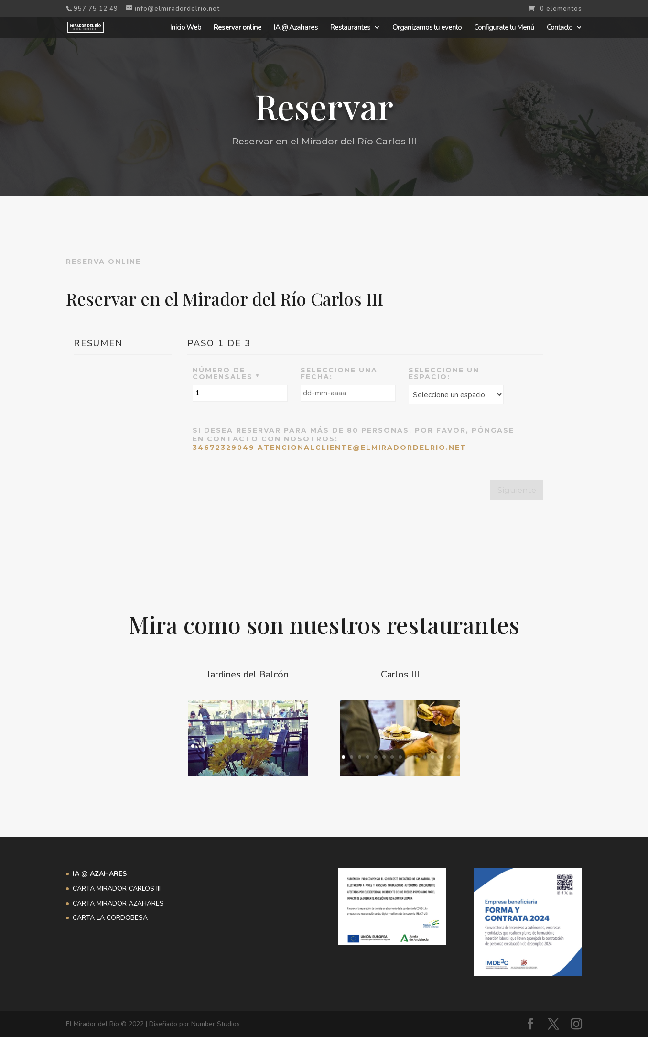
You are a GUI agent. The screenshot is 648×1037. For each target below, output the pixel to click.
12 (282, 746)
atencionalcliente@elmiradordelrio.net (362, 447)
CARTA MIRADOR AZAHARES (118, 903)
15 (244, 757)
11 (274, 746)
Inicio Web (185, 28)
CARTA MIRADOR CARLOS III (117, 888)
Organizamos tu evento (427, 28)
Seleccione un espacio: (444, 373)
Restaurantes (350, 28)
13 (290, 746)
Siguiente (516, 490)
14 (449, 757)
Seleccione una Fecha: (339, 373)
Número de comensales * (226, 373)
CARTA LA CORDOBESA (110, 917)
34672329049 (224, 447)
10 (266, 746)
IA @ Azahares (296, 28)
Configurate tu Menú (504, 28)
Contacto (559, 28)
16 (252, 757)
